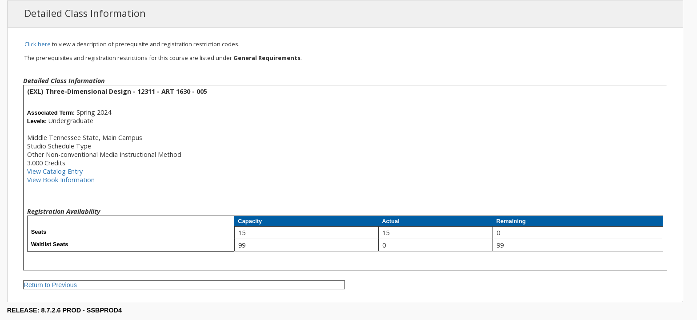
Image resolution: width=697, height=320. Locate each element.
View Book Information (61, 180)
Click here (37, 44)
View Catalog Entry (55, 171)
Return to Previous (50, 284)
